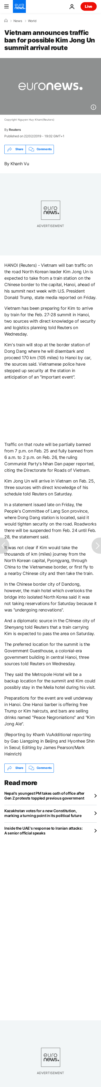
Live (88, 6)
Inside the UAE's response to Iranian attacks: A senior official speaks (43, 830)
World (32, 21)
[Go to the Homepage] (19, 6)
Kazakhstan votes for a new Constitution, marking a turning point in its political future (43, 813)
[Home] (6, 21)
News (17, 21)
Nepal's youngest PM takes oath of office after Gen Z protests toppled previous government (44, 795)
